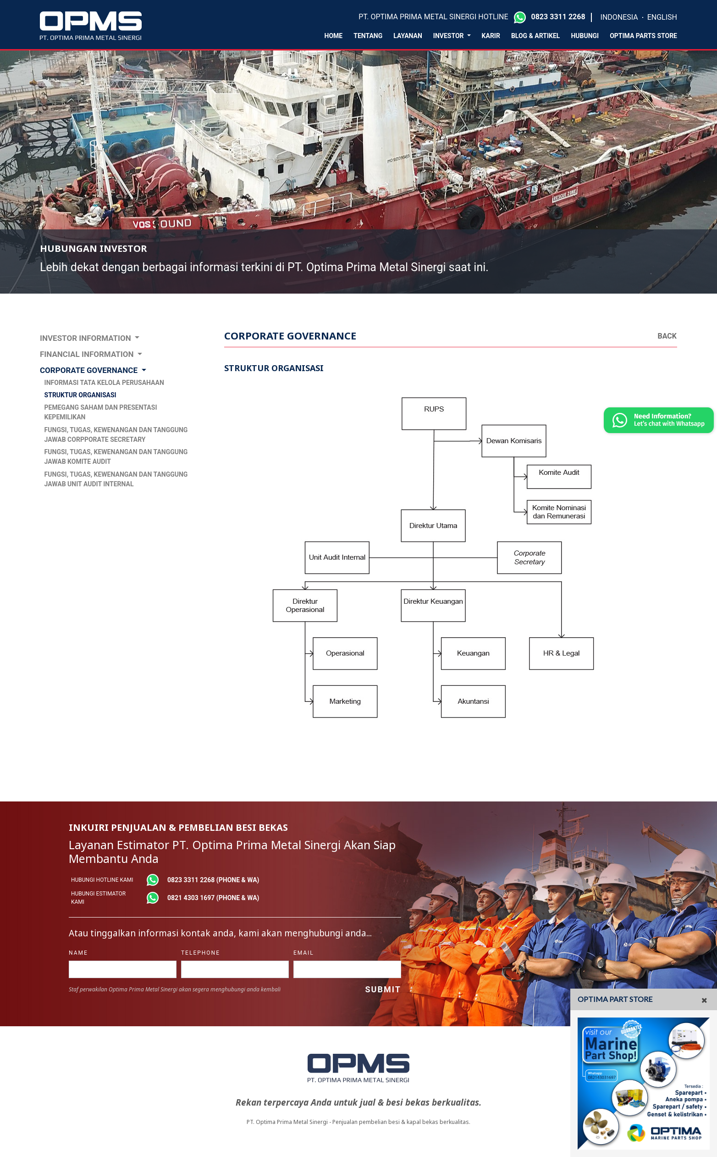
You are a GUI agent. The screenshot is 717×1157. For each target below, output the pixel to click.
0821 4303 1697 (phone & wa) (213, 897)
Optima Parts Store (643, 35)
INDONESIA (619, 17)
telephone (200, 953)
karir (491, 35)
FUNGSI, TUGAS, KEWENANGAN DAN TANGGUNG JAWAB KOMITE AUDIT (116, 456)
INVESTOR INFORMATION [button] (86, 338)
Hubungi (585, 35)
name (78, 953)
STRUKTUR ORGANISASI (80, 395)
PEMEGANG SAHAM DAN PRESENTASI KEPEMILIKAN (100, 412)
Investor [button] (449, 35)
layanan (407, 35)
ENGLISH (662, 17)
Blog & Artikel (535, 35)
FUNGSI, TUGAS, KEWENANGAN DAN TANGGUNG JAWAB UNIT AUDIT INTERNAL (116, 479)
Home (334, 35)
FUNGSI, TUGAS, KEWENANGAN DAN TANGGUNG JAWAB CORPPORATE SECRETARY (116, 434)
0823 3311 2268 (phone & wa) (213, 880)
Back (667, 336)
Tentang (367, 35)
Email (303, 953)
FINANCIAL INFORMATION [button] (88, 354)
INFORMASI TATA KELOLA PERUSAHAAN (104, 382)
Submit (383, 989)
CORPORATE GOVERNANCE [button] (89, 370)
